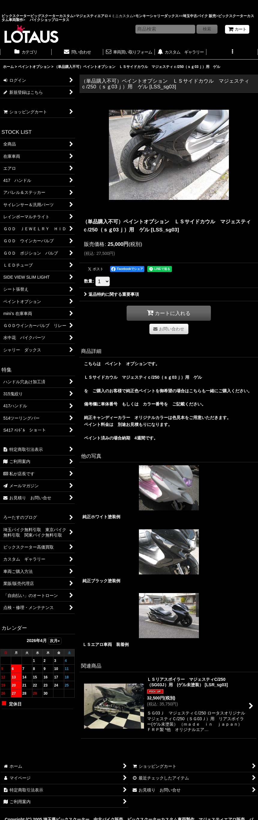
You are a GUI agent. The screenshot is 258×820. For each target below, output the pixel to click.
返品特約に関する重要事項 (111, 294)
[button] (232, 52)
